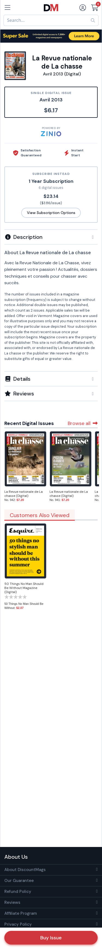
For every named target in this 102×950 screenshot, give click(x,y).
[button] (51, 237)
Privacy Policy (18, 924)
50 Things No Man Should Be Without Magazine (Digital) (24, 588)
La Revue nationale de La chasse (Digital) (23, 493)
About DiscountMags (25, 869)
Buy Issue (51, 937)
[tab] (51, 236)
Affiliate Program (20, 913)
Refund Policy (17, 891)
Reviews (12, 902)
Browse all (83, 423)
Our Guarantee (19, 880)
